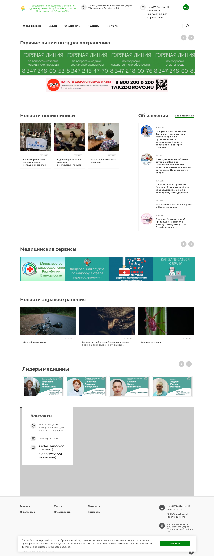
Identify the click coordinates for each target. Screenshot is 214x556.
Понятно (175, 543)
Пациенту (94, 26)
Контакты (113, 26)
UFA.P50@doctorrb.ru (49, 438)
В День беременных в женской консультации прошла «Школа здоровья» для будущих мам (69, 164)
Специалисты (73, 26)
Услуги (53, 26)
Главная (25, 506)
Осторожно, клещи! (151, 342)
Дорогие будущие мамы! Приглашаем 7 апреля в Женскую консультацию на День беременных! (171, 223)
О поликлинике (33, 26)
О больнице (27, 511)
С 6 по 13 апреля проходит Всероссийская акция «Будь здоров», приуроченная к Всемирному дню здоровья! (172, 188)
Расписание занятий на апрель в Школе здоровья (174, 206)
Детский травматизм (34, 342)
